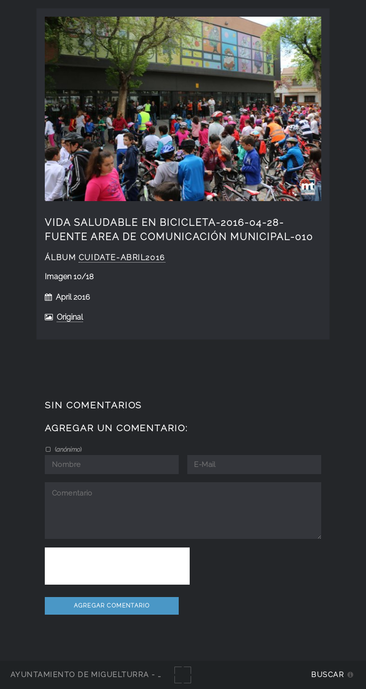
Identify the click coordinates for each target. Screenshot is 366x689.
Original (70, 317)
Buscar (327, 674)
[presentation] (117, 566)
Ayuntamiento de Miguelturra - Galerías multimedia (130, 674)
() (67, 449)
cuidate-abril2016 (122, 257)
